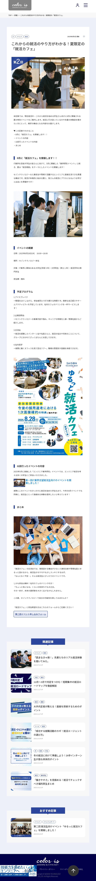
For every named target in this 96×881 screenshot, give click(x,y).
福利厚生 (43, 775)
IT (13, 37)
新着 (16, 15)
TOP (10, 15)
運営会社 (79, 869)
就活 (26, 37)
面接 (42, 702)
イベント (19, 37)
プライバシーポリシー (47, 869)
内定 (36, 677)
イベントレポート (49, 822)
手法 (46, 751)
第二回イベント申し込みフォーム (30, 614)
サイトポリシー (65, 869)
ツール (37, 726)
